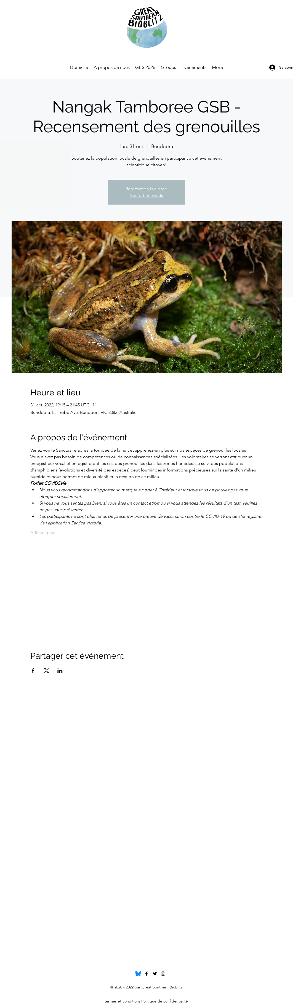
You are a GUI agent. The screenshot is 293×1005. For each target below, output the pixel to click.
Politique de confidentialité (164, 1001)
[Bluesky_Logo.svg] (138, 973)
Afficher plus (42, 532)
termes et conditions (122, 1001)
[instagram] (163, 973)
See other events (146, 195)
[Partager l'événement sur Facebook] (33, 670)
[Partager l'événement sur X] (46, 670)
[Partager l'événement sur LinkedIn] (60, 670)
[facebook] (146, 973)
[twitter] (155, 973)
